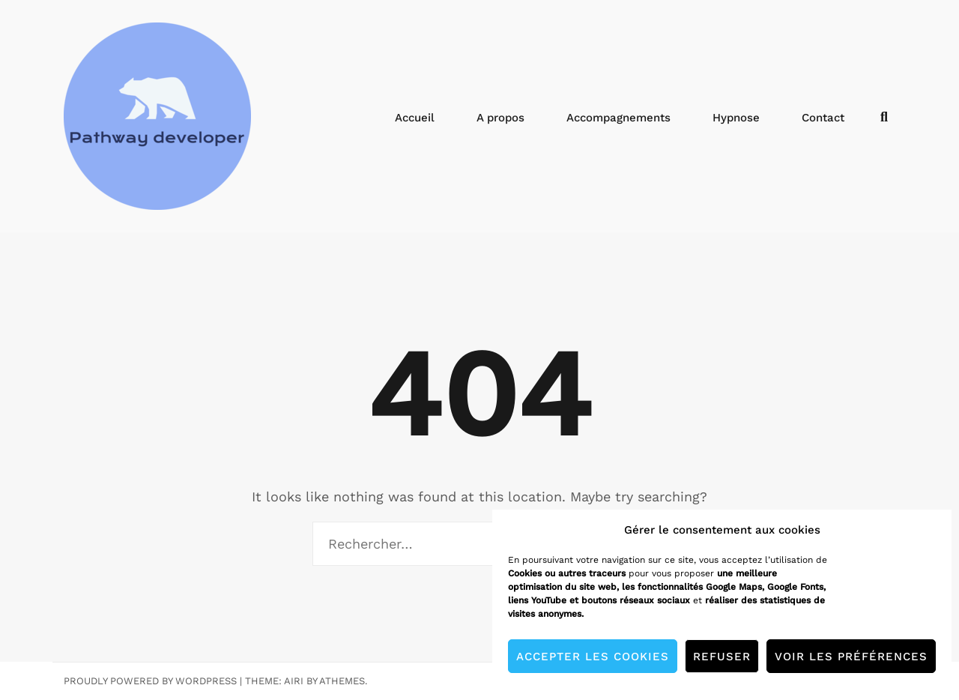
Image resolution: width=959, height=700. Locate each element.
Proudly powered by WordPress (150, 681)
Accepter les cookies (592, 656)
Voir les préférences (851, 656)
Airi (293, 681)
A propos (500, 117)
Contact (823, 117)
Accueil (415, 117)
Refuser (722, 656)
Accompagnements (618, 117)
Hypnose (736, 117)
